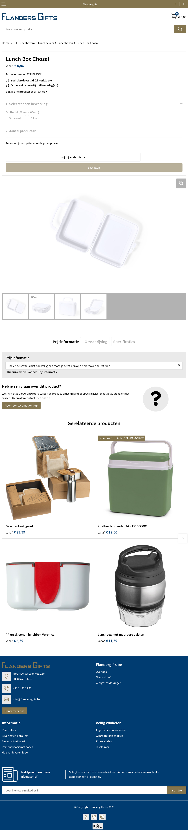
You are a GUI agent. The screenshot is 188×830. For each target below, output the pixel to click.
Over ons (101, 672)
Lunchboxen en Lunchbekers (36, 43)
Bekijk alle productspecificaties (26, 91)
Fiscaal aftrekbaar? (13, 742)
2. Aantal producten (21, 131)
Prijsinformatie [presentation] (66, 341)
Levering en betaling (15, 736)
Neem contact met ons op (21, 405)
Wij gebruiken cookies (109, 736)
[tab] (66, 341)
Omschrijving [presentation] (96, 341)
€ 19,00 (107, 532)
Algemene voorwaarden (111, 730)
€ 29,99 (15, 532)
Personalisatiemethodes (17, 747)
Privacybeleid (104, 742)
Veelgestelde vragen (108, 683)
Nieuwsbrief (103, 678)
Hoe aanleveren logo (15, 753)
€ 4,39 (14, 641)
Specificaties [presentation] (124, 341)
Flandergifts (89, 4)
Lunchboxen (65, 43)
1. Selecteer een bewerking (27, 103)
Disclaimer (102, 747)
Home (6, 43)
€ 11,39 (107, 641)
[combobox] (88, 29)
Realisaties (9, 730)
